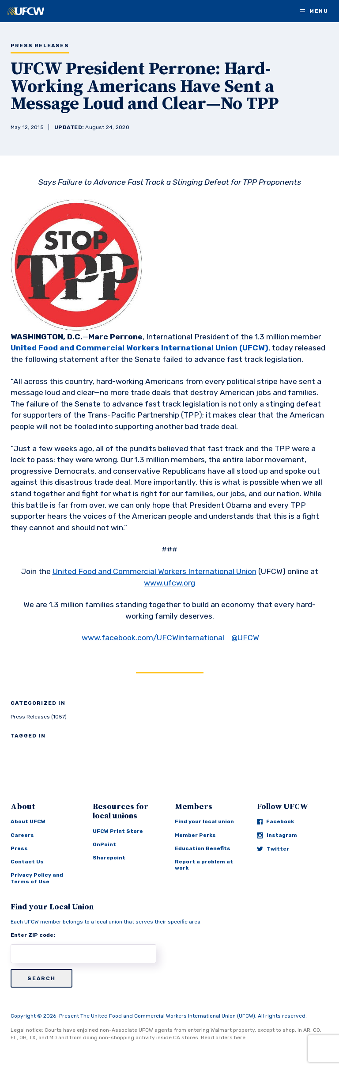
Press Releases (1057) (39, 717)
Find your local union (204, 821)
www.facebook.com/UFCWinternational (153, 637)
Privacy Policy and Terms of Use (37, 878)
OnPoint (104, 844)
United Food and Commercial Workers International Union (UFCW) (139, 347)
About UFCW (28, 821)
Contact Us (27, 862)
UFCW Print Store (118, 831)
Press (19, 848)
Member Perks (195, 835)
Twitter (273, 849)
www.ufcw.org (169, 582)
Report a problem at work (204, 865)
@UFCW (245, 637)
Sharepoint (109, 858)
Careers (22, 835)
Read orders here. (224, 1037)
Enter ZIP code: (33, 935)
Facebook (275, 821)
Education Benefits (202, 848)
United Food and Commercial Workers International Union (154, 571)
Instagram (277, 835)
